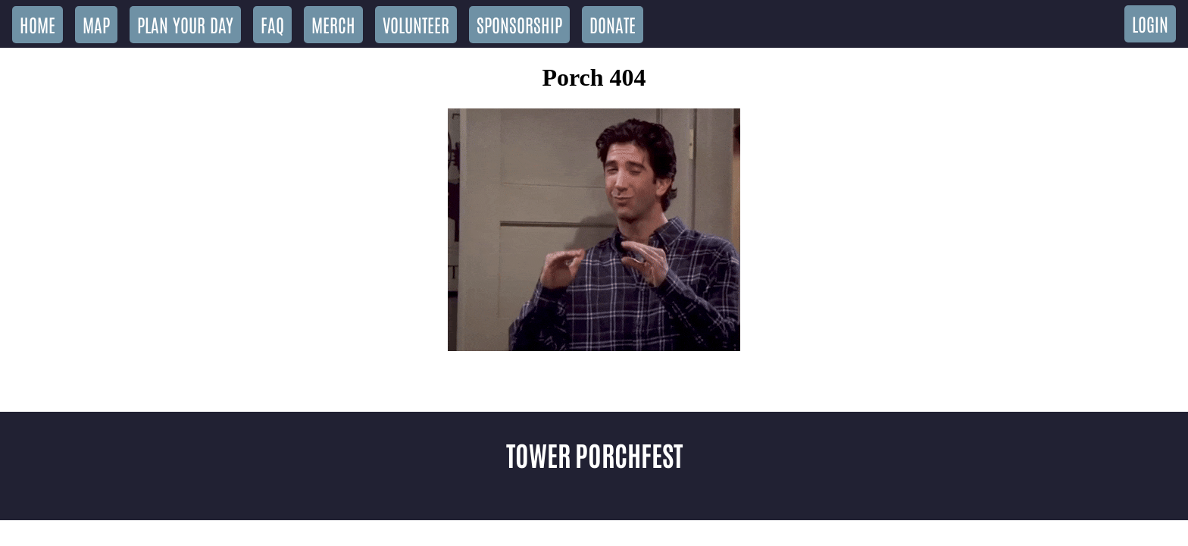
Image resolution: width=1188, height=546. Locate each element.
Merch (333, 24)
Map (96, 24)
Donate (612, 24)
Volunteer (416, 24)
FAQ (272, 24)
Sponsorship (519, 24)
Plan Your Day (185, 24)
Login (1150, 23)
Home (37, 24)
